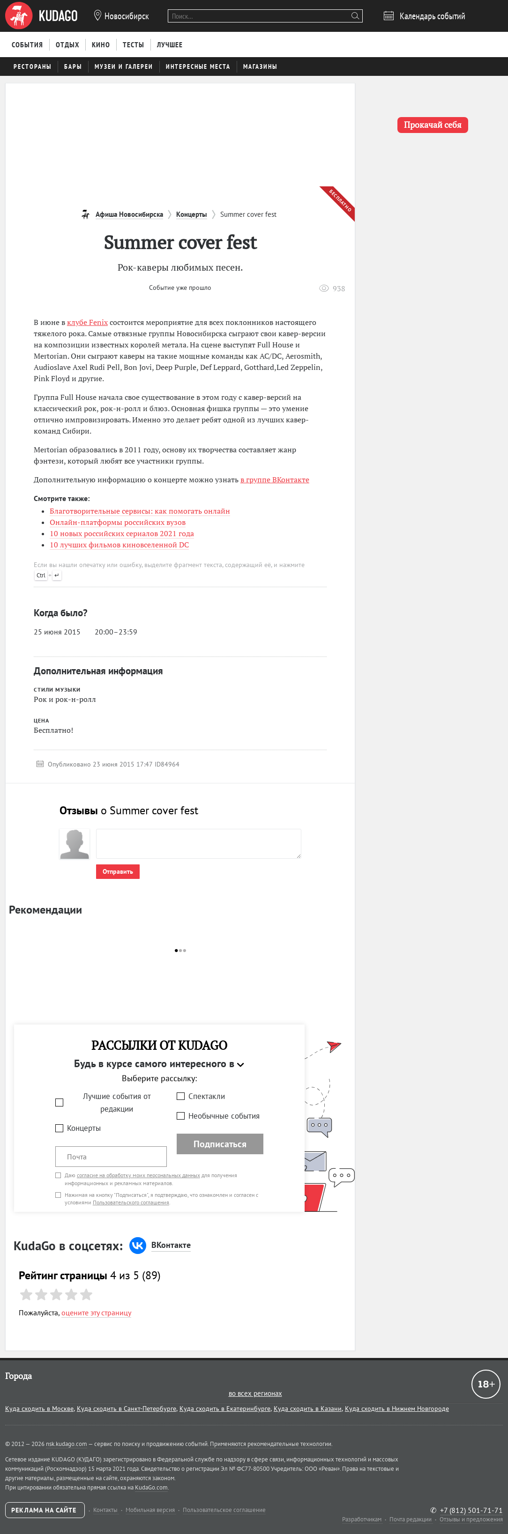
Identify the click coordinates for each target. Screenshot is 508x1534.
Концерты (84, 1128)
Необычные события (224, 1116)
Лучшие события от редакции (117, 1102)
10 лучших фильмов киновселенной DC (119, 544)
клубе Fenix (87, 322)
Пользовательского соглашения (131, 1202)
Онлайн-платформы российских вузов (118, 522)
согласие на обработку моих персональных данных (138, 1175)
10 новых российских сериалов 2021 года (122, 533)
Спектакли (206, 1096)
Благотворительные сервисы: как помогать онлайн (140, 511)
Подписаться (220, 1144)
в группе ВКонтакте (274, 479)
